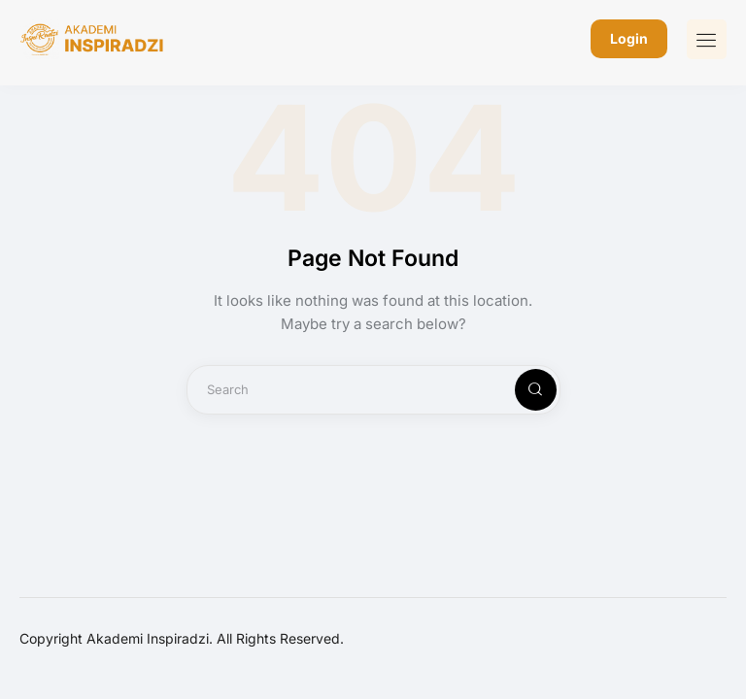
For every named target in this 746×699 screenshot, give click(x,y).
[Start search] (519, 390)
